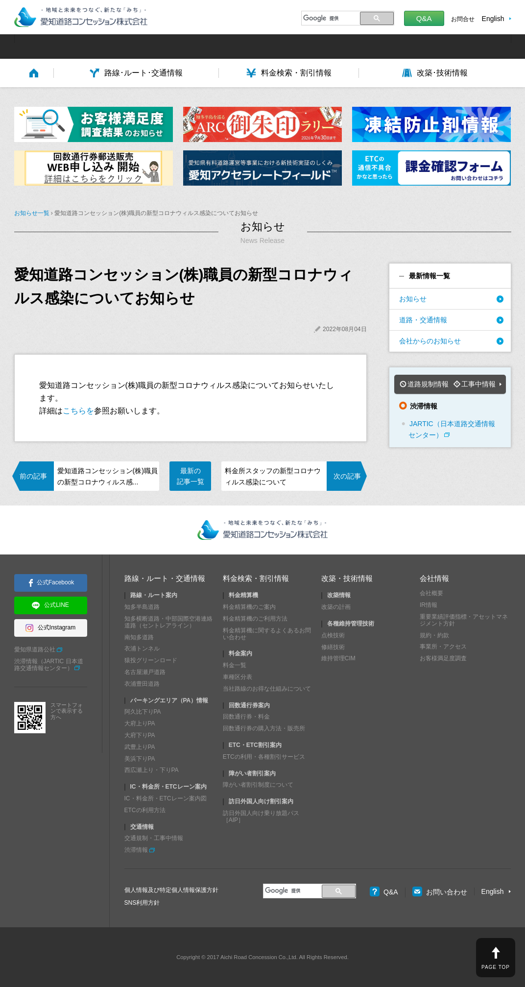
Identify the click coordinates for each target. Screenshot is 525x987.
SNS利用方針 (142, 902)
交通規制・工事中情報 (153, 838)
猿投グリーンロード (150, 660)
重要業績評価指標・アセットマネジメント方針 (464, 620)
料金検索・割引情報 (256, 578)
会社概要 (431, 593)
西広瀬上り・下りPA (151, 770)
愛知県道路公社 (34, 649)
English (493, 19)
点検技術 (333, 635)
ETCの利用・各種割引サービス (264, 756)
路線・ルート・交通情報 (164, 578)
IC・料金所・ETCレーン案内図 (165, 798)
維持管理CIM (338, 658)
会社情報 (434, 578)
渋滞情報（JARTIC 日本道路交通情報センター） (48, 665)
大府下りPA (139, 735)
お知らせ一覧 (31, 213)
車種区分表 (237, 677)
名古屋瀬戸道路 (145, 672)
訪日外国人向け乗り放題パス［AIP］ (261, 816)
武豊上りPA (139, 747)
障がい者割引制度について (258, 784)
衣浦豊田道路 (142, 683)
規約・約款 (434, 635)
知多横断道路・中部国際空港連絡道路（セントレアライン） (168, 622)
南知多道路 (139, 637)
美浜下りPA (139, 758)
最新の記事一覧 (190, 476)
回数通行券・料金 (246, 716)
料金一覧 (234, 665)
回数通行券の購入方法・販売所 (264, 728)
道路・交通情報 (423, 320)
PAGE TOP (495, 967)
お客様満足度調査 (443, 658)
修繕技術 (333, 647)
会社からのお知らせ (430, 341)
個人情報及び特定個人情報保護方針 (171, 890)
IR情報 (428, 605)
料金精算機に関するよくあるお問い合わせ (267, 634)
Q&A (424, 18)
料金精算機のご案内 (249, 606)
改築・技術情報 (347, 578)
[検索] (329, 18)
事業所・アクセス (443, 646)
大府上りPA (139, 723)
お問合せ (463, 19)
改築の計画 (336, 606)
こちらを (78, 411)
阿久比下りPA (142, 711)
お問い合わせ (439, 892)
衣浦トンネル (142, 648)
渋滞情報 (136, 849)
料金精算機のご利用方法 (255, 618)
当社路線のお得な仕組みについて (267, 688)
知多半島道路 (142, 606)
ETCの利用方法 (145, 810)
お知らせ (413, 299)
